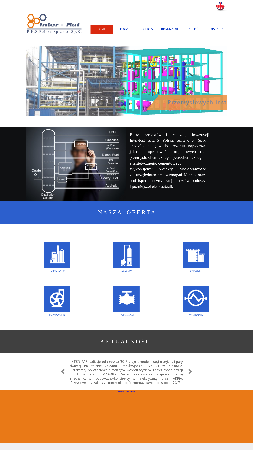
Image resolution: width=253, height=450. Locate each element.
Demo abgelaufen (126, 398)
